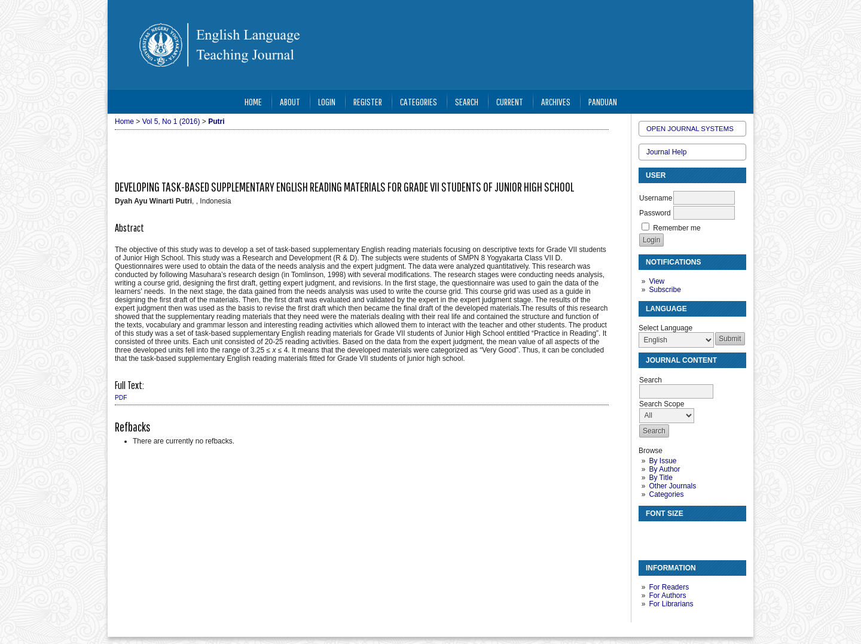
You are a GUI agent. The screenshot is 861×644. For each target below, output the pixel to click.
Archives (555, 101)
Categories (666, 494)
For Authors (667, 595)
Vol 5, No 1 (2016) (171, 121)
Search (466, 101)
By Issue (662, 461)
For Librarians (671, 604)
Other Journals (672, 486)
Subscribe (664, 289)
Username (655, 198)
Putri (216, 121)
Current (509, 101)
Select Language (665, 328)
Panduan (602, 101)
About (290, 101)
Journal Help (666, 152)
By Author (664, 469)
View (656, 281)
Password (655, 213)
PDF (121, 397)
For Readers (669, 587)
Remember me (676, 228)
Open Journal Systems (690, 128)
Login (326, 101)
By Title (660, 477)
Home (253, 101)
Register (367, 101)
